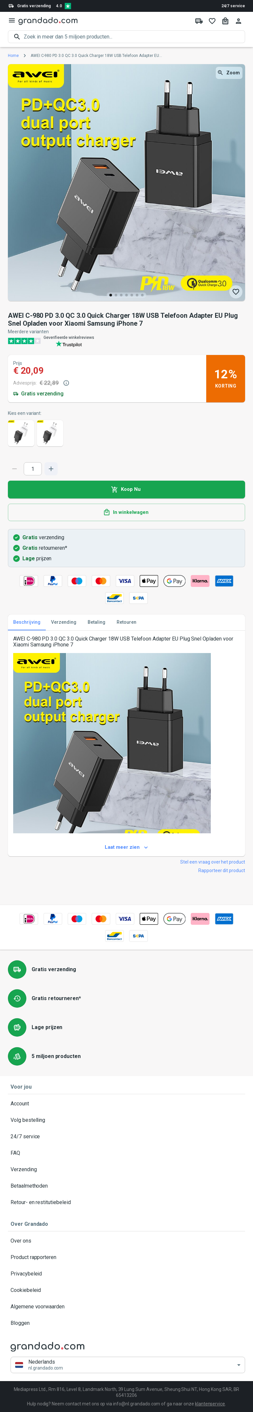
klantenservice (210, 1403)
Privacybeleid (126, 1274)
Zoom (229, 73)
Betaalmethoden (126, 1186)
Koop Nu (126, 489)
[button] (128, 1365)
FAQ (126, 1153)
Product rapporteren (126, 1257)
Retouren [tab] (126, 622)
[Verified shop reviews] (68, 6)
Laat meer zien (126, 847)
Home (13, 55)
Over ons (126, 1241)
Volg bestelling (126, 1120)
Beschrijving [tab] (27, 622)
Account (126, 1104)
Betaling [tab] (96, 622)
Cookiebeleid (126, 1290)
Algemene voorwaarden (126, 1307)
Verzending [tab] (64, 622)
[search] (134, 36)
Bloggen (126, 1323)
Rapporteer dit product (221, 870)
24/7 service (233, 6)
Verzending (126, 1169)
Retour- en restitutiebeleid (126, 1202)
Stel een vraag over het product (212, 862)
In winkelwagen (126, 512)
